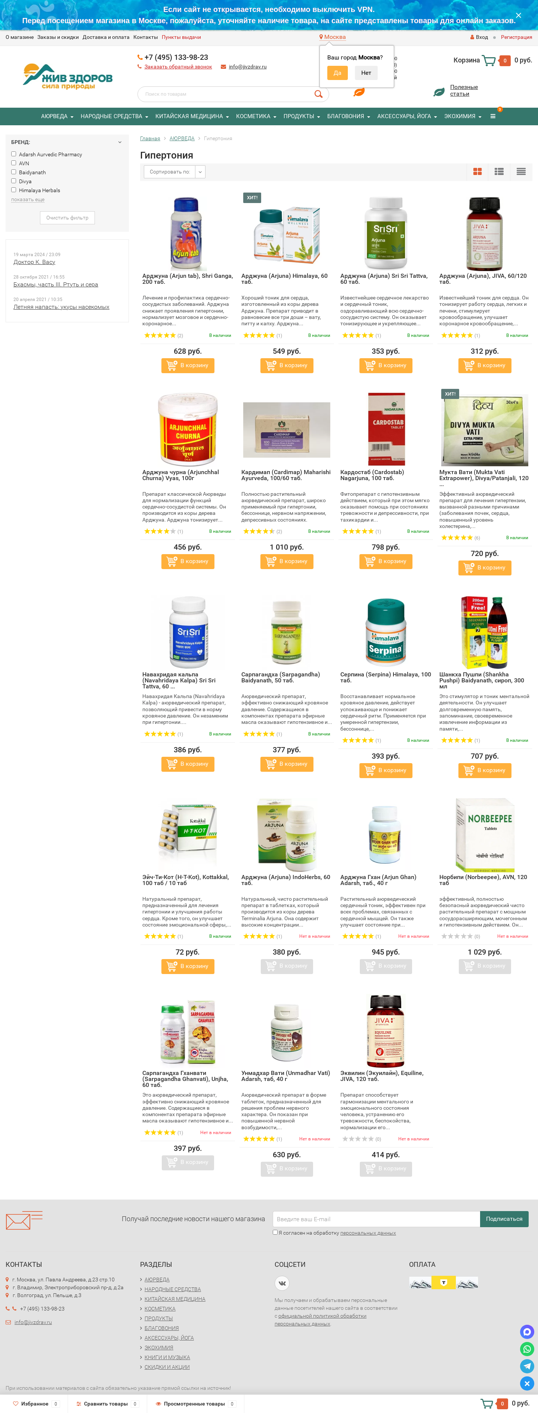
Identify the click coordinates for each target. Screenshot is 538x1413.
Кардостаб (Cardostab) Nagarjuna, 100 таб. (372, 475)
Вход (479, 37)
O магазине (20, 37)
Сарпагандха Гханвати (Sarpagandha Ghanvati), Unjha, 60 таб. (185, 1078)
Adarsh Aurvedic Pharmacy (46, 154)
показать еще (27, 199)
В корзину (194, 365)
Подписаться (504, 1218)
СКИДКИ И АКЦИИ (167, 1367)
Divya (21, 181)
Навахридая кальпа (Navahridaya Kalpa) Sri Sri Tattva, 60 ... (179, 680)
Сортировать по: (170, 172)
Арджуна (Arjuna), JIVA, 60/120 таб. (483, 278)
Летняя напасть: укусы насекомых (61, 306)
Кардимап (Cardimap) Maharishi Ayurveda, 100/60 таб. (286, 475)
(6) (460, 538)
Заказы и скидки (58, 37)
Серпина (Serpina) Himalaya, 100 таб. (385, 677)
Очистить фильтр (67, 218)
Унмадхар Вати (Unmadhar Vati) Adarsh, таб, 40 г (285, 1075)
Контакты (145, 37)
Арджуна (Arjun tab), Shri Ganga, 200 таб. (187, 278)
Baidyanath (28, 172)
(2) (163, 335)
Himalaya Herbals (35, 190)
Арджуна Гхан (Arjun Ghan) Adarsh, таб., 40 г (378, 880)
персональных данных (368, 1233)
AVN (20, 163)
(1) (262, 335)
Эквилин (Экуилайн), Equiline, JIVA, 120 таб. (382, 1075)
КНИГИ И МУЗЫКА (167, 1357)
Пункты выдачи (181, 37)
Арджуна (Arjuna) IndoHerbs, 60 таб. (285, 880)
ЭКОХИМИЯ (460, 116)
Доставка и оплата (106, 37)
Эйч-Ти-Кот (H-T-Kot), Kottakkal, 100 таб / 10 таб (185, 880)
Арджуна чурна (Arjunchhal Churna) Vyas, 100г (180, 475)
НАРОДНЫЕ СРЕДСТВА (111, 116)
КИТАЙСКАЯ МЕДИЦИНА (189, 116)
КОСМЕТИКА (253, 116)
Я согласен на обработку (334, 1233)
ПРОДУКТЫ (299, 116)
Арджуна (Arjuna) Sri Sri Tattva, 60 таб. (384, 278)
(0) (460, 936)
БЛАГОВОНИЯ (345, 116)
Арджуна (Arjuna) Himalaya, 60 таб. (284, 278)
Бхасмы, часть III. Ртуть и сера (55, 284)
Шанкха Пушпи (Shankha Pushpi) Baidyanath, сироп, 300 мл (481, 680)
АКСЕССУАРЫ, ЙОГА (404, 116)
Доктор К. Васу (34, 261)
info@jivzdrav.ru (248, 67)
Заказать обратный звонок (178, 67)
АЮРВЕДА (54, 116)
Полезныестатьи (464, 90)
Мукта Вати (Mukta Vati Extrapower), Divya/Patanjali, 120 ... (484, 478)
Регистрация (516, 37)
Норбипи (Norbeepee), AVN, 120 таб (483, 880)
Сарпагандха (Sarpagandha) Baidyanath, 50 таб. (280, 677)
